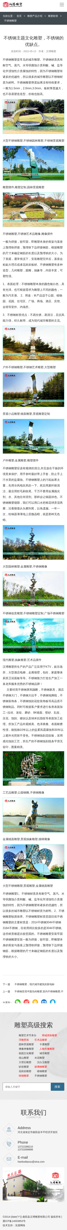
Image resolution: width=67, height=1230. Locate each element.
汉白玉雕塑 (43, 1062)
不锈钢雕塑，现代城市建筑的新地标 (28, 984)
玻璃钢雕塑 (40, 1066)
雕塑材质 (53, 16)
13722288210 (25, 1146)
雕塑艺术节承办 (27, 1035)
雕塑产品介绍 (34, 16)
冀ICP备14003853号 (14, 1221)
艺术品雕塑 (40, 1039)
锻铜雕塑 (42, 1071)
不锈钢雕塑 (10, 20)
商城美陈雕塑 (49, 1035)
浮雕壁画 (24, 1039)
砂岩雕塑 (24, 1066)
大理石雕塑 (25, 1062)
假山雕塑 (24, 1057)
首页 (19, 16)
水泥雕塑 (39, 1057)
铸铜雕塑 (24, 1075)
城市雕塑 (44, 1053)
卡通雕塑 (44, 1044)
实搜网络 (20, 1225)
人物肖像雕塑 (46, 1048)
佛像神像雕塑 (26, 1048)
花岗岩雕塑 (25, 1071)
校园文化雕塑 (26, 1053)
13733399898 (25, 1149)
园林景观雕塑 (26, 1044)
